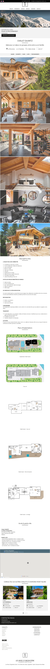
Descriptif (18, 56)
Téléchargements (35, 56)
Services (28, 10)
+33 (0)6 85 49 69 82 (26, 1)
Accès (28, 56)
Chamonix (33, 10)
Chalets (11, 10)
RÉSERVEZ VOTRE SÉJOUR (8, 37)
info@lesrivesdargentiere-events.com (38, 1)
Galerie (12, 56)
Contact (39, 10)
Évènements (17, 10)
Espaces (23, 10)
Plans (24, 56)
